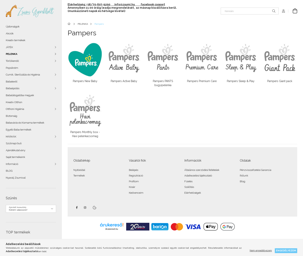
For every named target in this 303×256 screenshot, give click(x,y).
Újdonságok (13, 26)
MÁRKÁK (11, 136)
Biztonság (11, 115)
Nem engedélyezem (261, 250)
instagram (85, 207)
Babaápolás (12, 88)
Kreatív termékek (15, 40)
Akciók (10, 33)
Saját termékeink (15, 157)
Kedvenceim (136, 192)
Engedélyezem (286, 250)
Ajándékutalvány (15, 150)
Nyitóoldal (79, 170)
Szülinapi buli (14, 143)
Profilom (134, 181)
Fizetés (188, 181)
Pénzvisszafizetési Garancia (255, 170)
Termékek (79, 175)
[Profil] (283, 11)
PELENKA (11, 54)
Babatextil (11, 81)
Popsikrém (12, 67)
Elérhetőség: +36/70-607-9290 (89, 4)
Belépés (133, 170)
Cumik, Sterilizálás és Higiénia (23, 74)
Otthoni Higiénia (15, 109)
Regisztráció (136, 175)
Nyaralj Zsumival (16, 177)
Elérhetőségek (192, 192)
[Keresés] (250, 11)
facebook (76, 207)
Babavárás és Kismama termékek (25, 122)
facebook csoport (153, 4)
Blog (242, 181)
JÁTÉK (9, 47)
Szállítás (189, 187)
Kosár (132, 187)
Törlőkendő (12, 60)
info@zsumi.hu (127, 4)
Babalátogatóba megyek (20, 95)
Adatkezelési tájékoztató (198, 175)
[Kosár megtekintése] (292, 11)
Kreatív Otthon (14, 102)
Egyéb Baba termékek (18, 129)
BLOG (9, 170)
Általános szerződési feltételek (201, 170)
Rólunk (244, 175)
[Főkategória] (70, 24)
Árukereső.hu (111, 229)
